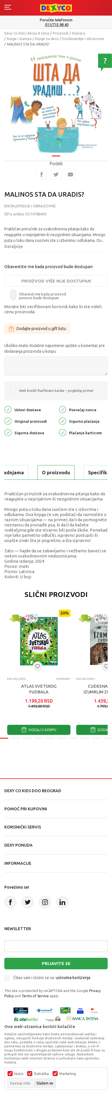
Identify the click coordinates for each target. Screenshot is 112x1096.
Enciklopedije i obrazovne (83, 39)
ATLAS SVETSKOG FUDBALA (39, 689)
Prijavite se (56, 963)
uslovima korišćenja (73, 977)
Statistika (41, 1074)
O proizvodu (56, 472)
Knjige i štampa (19, 39)
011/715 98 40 (56, 24)
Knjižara (78, 33)
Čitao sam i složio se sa (51, 978)
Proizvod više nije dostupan (56, 280)
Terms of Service (35, 996)
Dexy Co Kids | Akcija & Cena (26, 33)
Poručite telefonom (56, 20)
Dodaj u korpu (39, 730)
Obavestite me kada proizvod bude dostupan (48, 266)
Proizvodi (60, 33)
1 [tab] (56, 152)
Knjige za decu (47, 39)
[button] (37, 666)
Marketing (67, 1074)
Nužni (18, 1074)
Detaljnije (13, 246)
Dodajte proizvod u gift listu (37, 328)
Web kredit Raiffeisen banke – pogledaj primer (56, 390)
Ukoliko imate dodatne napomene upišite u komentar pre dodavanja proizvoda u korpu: (54, 348)
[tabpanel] (56, 99)
